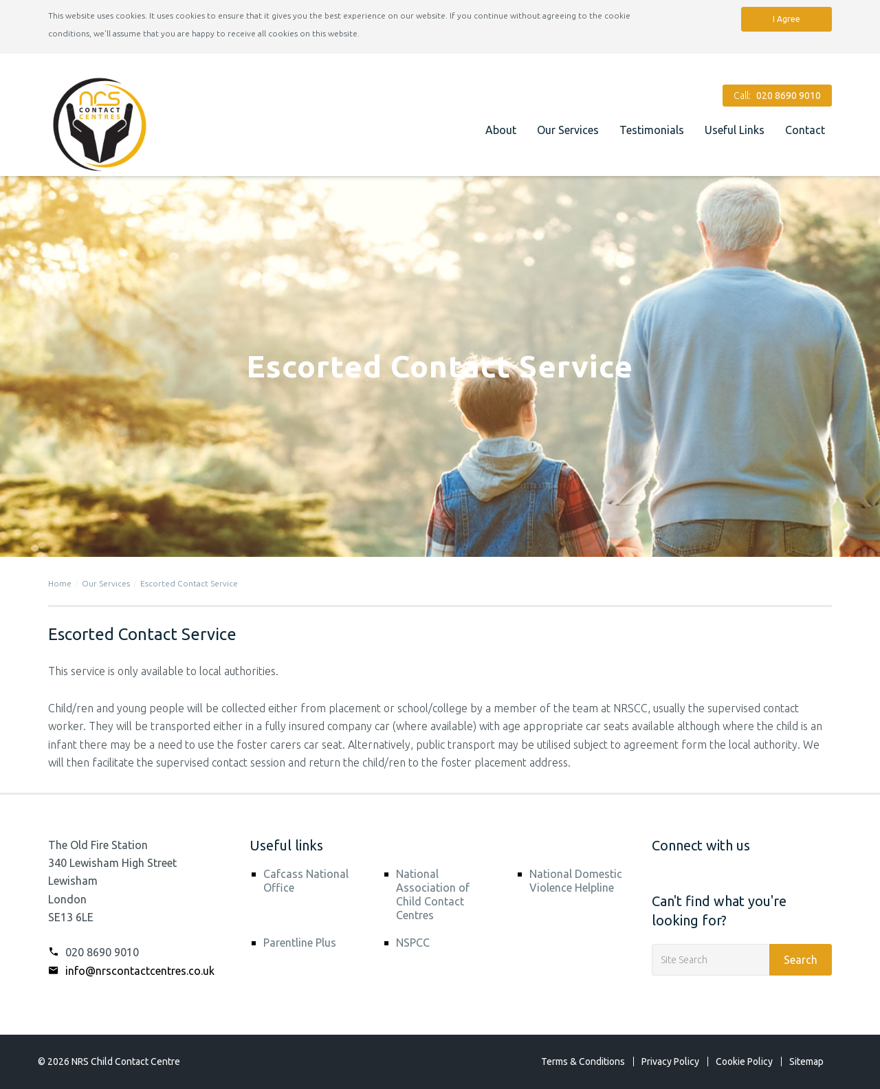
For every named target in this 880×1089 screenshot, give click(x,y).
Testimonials (651, 130)
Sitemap (806, 1061)
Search (800, 960)
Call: (777, 95)
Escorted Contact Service (189, 583)
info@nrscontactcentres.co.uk (131, 971)
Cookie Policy (744, 1061)
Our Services (568, 130)
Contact (805, 130)
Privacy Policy (670, 1061)
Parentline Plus (299, 942)
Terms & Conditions (583, 1061)
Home (60, 583)
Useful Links (734, 130)
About (500, 130)
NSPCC (413, 942)
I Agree (786, 18)
